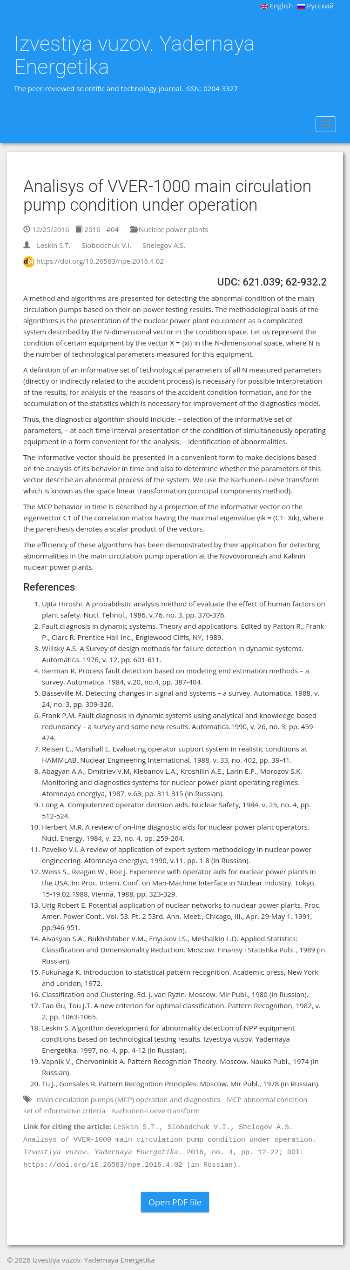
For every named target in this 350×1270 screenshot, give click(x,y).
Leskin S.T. (54, 245)
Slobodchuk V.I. (106, 245)
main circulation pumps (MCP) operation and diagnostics (128, 1099)
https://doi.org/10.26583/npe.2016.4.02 (100, 261)
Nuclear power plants (169, 229)
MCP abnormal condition (267, 1099)
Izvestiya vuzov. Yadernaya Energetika (134, 55)
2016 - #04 (97, 229)
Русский (315, 5)
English (277, 5)
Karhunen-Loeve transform (156, 1110)
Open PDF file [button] (175, 1202)
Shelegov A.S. (163, 245)
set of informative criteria (64, 1110)
